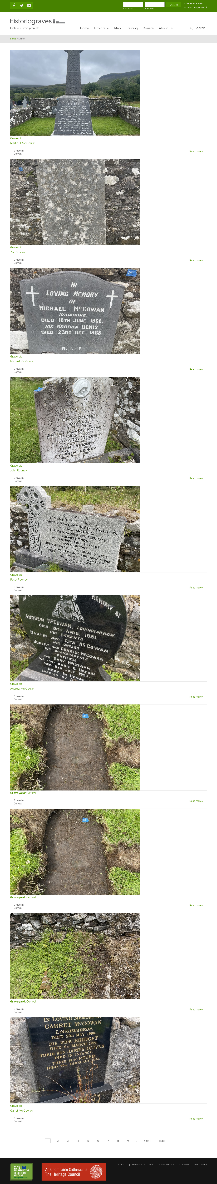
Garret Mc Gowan (108, 1108)
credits (123, 1165)
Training (132, 28)
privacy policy (166, 1165)
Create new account (194, 3)
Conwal (31, 793)
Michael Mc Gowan (108, 358)
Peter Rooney (108, 576)
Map (117, 28)
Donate (148, 28)
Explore (100, 28)
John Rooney (108, 467)
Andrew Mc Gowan (108, 686)
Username (129, 8)
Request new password (195, 7)
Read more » (196, 151)
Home (84, 28)
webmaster (200, 1165)
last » (162, 1140)
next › (147, 1140)
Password (150, 8)
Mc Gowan (108, 249)
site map (184, 1165)
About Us (166, 28)
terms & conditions (142, 1165)
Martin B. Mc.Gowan (108, 140)
